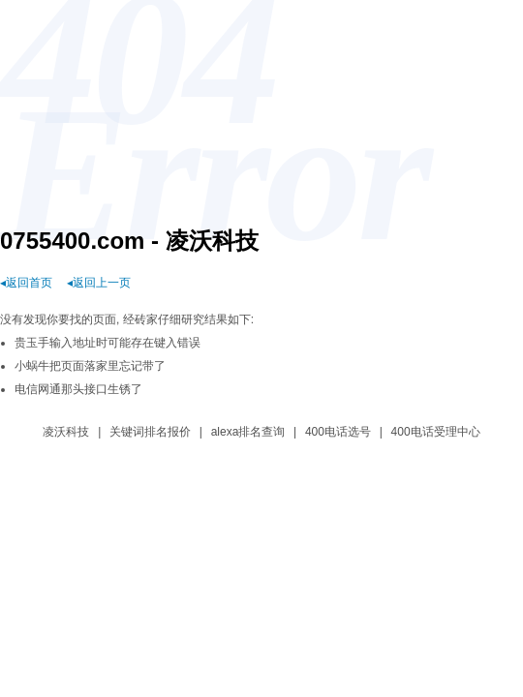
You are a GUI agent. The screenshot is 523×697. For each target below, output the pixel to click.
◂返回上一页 (99, 282)
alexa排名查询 (248, 432)
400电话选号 (338, 432)
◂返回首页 (26, 282)
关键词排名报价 (150, 432)
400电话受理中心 (435, 432)
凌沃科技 (66, 432)
